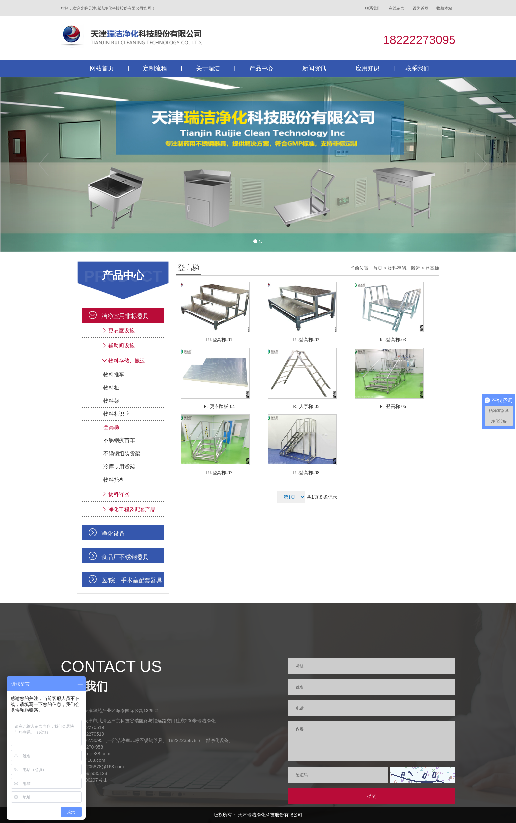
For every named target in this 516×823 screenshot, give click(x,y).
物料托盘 (113, 480)
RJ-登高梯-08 (306, 472)
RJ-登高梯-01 (219, 339)
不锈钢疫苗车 (119, 440)
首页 (377, 268)
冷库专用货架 (119, 466)
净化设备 (113, 533)
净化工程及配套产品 (132, 509)
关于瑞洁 (208, 68)
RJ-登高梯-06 (393, 406)
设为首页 (420, 8)
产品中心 (261, 68)
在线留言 (396, 8)
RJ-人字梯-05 (306, 406)
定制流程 (155, 68)
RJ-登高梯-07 (219, 472)
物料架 (111, 401)
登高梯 (111, 427)
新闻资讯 (314, 68)
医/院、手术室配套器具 (131, 580)
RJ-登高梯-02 (306, 339)
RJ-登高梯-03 (393, 339)
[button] (38, 164)
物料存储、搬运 (126, 360)
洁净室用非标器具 (125, 316)
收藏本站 (444, 8)
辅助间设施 (121, 345)
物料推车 (113, 374)
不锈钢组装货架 (121, 453)
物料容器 (118, 494)
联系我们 (373, 8)
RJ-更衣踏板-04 (219, 406)
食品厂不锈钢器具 (125, 557)
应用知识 (367, 68)
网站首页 (102, 68)
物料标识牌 (116, 414)
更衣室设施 (121, 330)
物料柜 (111, 387)
